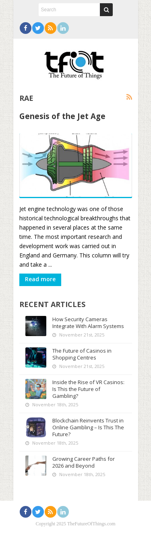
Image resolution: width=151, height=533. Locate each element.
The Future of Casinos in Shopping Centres (82, 354)
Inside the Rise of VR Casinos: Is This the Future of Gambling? (88, 388)
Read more (40, 279)
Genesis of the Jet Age (62, 116)
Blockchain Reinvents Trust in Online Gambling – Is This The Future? (88, 427)
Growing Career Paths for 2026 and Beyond (83, 462)
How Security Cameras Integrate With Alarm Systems (88, 323)
